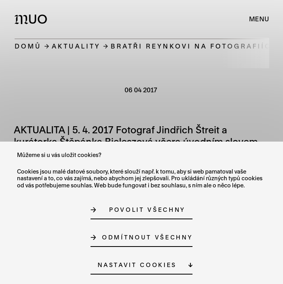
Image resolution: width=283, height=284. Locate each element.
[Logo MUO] (32, 19)
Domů (28, 46)
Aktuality (76, 46)
